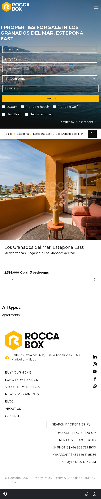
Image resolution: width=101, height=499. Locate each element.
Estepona (23, 133)
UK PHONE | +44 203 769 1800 (74, 447)
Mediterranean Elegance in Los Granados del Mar (39, 253)
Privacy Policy (42, 478)
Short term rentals (22, 387)
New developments (22, 394)
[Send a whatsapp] (95, 494)
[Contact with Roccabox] (5, 494)
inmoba (10, 482)
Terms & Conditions (68, 478)
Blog (9, 401)
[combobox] (49, 49)
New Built (14, 114)
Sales (9, 133)
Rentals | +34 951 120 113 (77, 440)
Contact (12, 416)
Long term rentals (21, 379)
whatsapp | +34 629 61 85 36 (74, 454)
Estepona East (42, 133)
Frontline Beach (37, 106)
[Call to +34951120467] (86, 494)
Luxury (12, 106)
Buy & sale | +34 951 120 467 (75, 433)
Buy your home (18, 372)
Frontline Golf (68, 106)
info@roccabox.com (78, 462)
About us (13, 408)
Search (51, 98)
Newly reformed (41, 114)
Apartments (11, 315)
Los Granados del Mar (69, 133)
